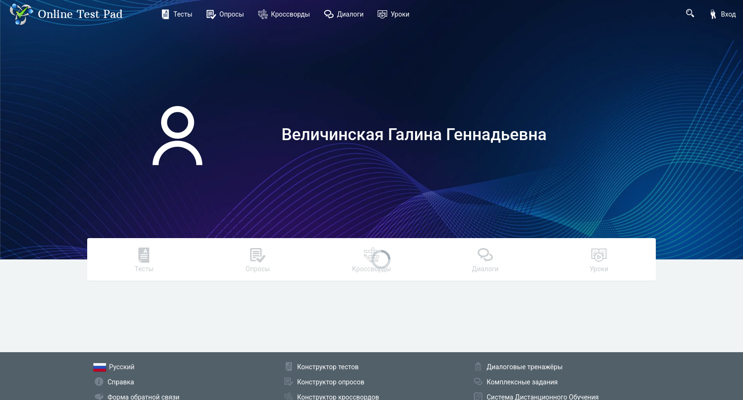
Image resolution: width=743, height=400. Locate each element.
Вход (722, 14)
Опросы (225, 14)
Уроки (393, 14)
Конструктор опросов (330, 382)
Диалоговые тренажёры (524, 367)
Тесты (176, 14)
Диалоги (343, 14)
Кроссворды (284, 14)
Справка (121, 382)
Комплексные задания (522, 382)
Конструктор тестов (328, 367)
